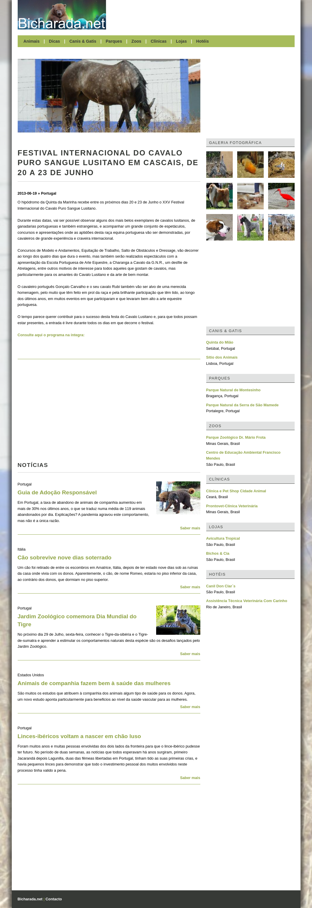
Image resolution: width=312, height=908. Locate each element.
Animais (32, 41)
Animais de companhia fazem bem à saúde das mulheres (94, 683)
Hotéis (202, 41)
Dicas (54, 41)
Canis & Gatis (82, 41)
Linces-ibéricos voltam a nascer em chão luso (79, 736)
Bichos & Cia (218, 553)
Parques (114, 41)
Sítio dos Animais (222, 357)
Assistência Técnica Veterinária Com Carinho (246, 601)
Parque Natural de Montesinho (233, 390)
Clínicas (158, 41)
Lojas (181, 41)
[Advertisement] (203, 14)
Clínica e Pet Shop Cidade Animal (236, 491)
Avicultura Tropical (223, 538)
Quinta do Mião (219, 342)
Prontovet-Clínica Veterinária (232, 506)
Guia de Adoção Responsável (57, 492)
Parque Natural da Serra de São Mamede (242, 405)
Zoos (136, 41)
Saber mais (190, 528)
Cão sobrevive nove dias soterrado (65, 557)
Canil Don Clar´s (221, 586)
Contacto (54, 899)
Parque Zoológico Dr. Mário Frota (236, 437)
